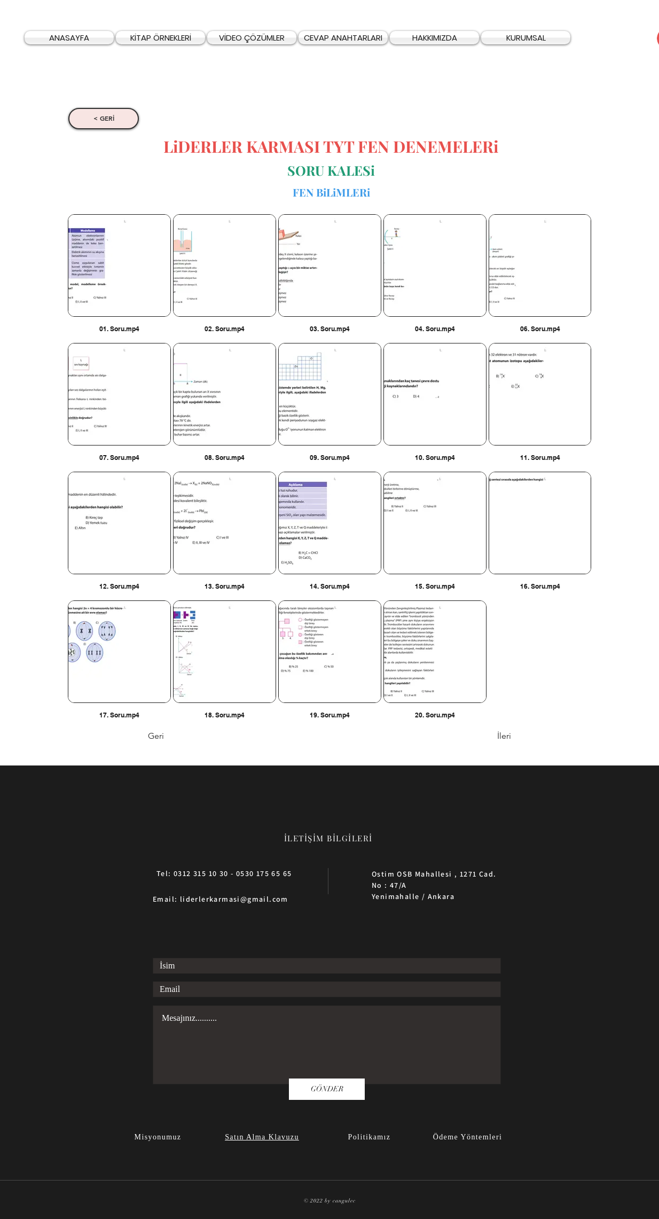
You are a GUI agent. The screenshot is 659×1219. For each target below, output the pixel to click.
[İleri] (484, 736)
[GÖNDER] (327, 1089)
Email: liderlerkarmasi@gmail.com (220, 899)
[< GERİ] (103, 118)
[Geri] (183, 736)
